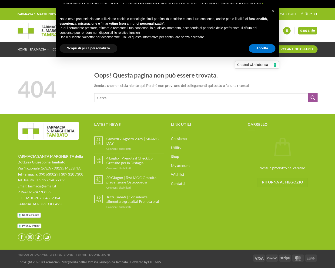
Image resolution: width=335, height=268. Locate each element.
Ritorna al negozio (282, 182)
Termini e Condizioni (93, 254)
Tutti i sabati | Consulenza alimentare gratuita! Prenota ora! (132, 199)
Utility (176, 147)
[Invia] (313, 97)
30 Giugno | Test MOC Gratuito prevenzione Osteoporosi (131, 179)
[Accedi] (287, 31)
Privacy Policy (31, 225)
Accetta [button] (262, 48)
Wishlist (177, 174)
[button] (273, 11)
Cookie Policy (30, 215)
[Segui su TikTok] (310, 14)
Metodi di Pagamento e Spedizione (45, 254)
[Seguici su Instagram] (306, 14)
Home (22, 49)
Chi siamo (179, 138)
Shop (175, 156)
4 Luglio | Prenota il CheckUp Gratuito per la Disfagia (129, 160)
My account (180, 165)
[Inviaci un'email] (315, 14)
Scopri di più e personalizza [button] (88, 48)
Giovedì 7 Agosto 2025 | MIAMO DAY (132, 140)
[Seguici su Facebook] (302, 14)
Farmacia (39, 49)
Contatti (178, 183)
